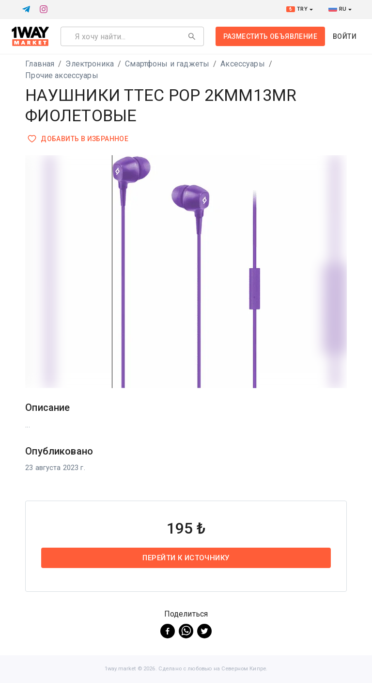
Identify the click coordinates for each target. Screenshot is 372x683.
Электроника (89, 63)
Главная (39, 63)
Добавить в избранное (78, 139)
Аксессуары (242, 63)
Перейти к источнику (186, 558)
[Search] (192, 36)
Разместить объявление (270, 36)
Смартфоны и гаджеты (167, 63)
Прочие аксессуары (61, 75)
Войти (344, 36)
